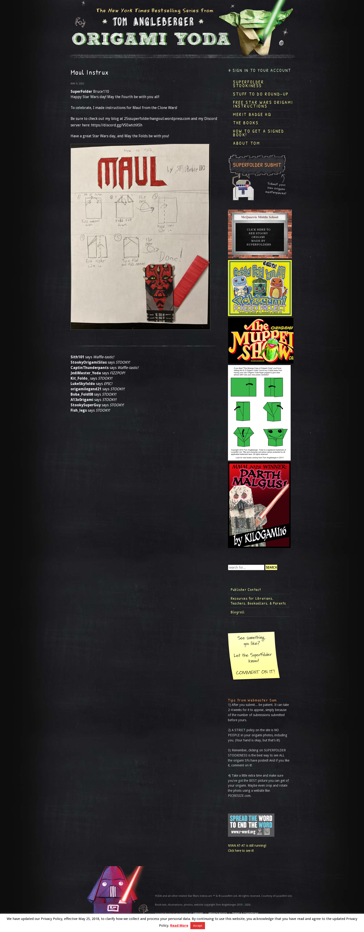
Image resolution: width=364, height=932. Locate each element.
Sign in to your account (262, 70)
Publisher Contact (246, 589)
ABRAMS (198, 913)
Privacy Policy (217, 913)
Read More (179, 925)
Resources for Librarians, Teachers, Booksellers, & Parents (258, 601)
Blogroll (238, 612)
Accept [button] (197, 925)
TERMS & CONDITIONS (245, 913)
